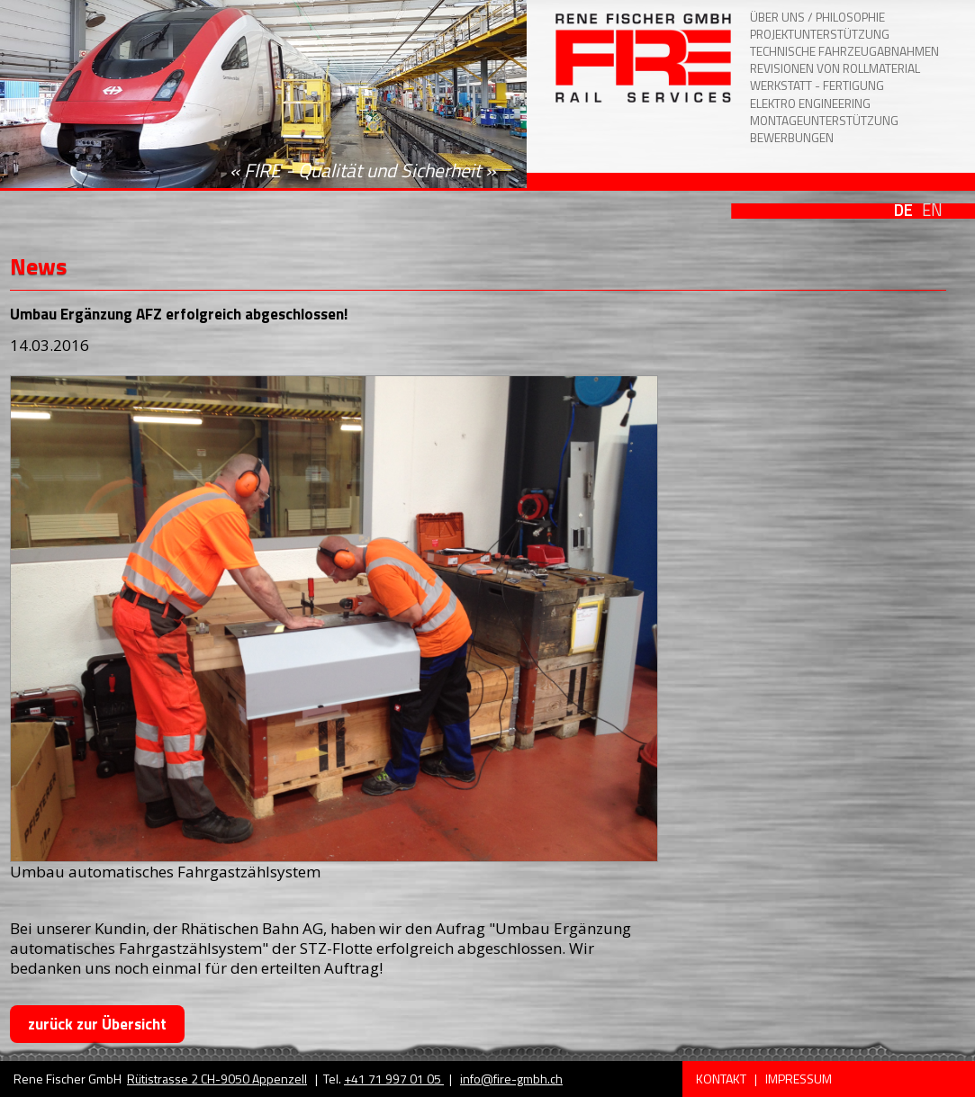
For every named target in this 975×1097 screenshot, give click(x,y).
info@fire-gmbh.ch (511, 1078)
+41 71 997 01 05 (394, 1078)
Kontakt (722, 1078)
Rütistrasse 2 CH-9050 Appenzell (217, 1078)
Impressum (798, 1078)
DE (903, 210)
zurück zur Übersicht (97, 1024)
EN (932, 210)
